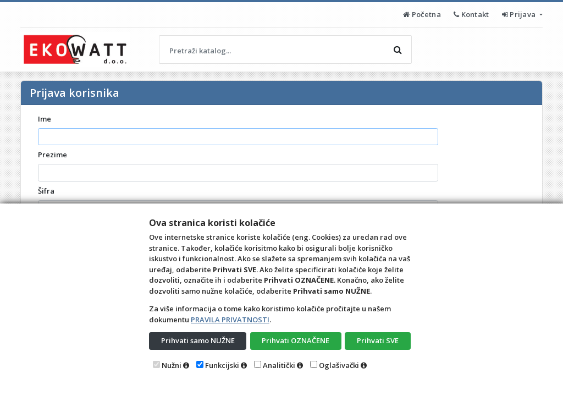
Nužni (171, 365)
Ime (44, 119)
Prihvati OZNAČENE (295, 340)
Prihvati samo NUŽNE (198, 340)
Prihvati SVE (378, 340)
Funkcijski (222, 365)
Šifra (46, 191)
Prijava (520, 14)
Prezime (52, 155)
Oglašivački (339, 365)
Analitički (279, 365)
